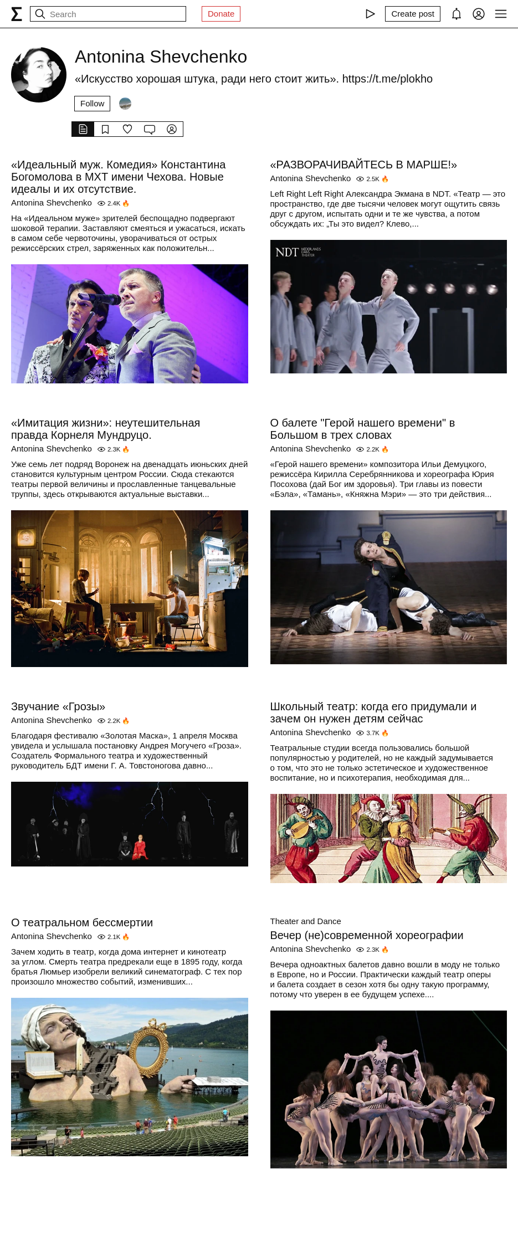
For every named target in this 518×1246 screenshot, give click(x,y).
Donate (221, 13)
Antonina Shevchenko (51, 202)
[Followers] (125, 103)
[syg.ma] (16, 14)
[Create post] (413, 14)
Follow (92, 103)
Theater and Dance (305, 921)
